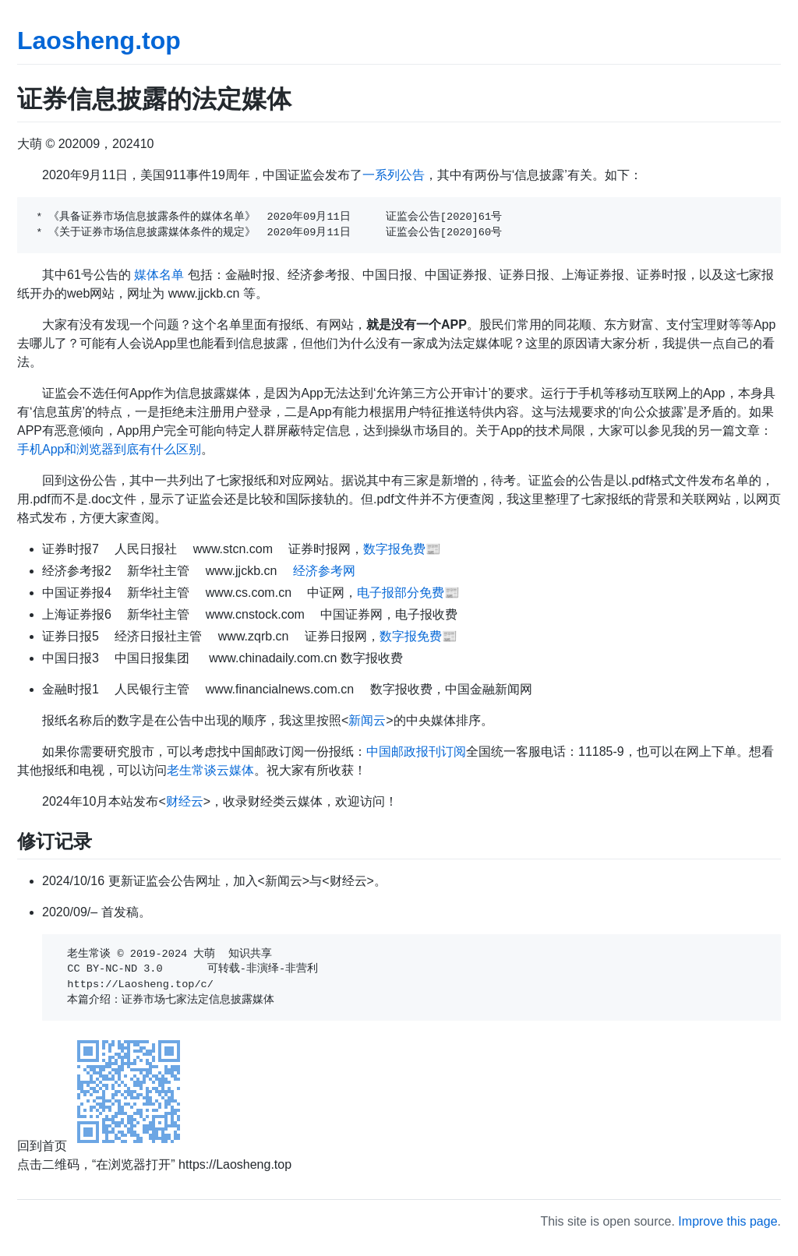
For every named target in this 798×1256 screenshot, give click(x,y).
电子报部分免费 (400, 592)
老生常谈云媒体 (210, 770)
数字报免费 (394, 549)
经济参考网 (324, 570)
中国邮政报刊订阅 (416, 751)
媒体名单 (159, 274)
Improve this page (727, 1221)
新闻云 (367, 720)
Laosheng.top (99, 40)
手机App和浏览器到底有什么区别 (109, 449)
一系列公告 (393, 175)
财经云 (184, 801)
